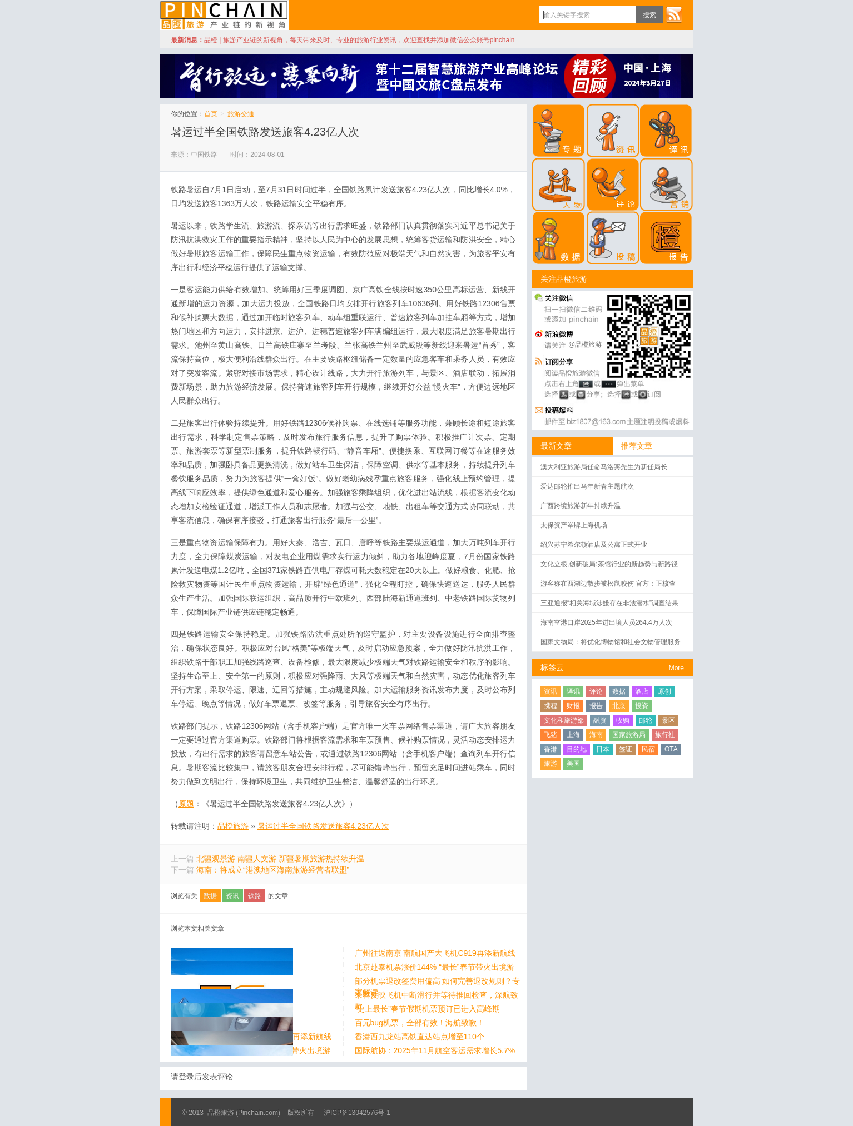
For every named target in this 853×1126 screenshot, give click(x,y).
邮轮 (645, 720)
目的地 (577, 749)
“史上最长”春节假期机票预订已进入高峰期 (243, 1008)
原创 (664, 691)
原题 (186, 803)
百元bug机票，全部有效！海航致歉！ (235, 1022)
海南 (596, 735)
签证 (625, 749)
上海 (573, 735)
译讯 (573, 691)
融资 (600, 720)
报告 (596, 706)
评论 (596, 691)
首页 (210, 114)
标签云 (552, 667)
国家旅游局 (629, 735)
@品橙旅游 (585, 344)
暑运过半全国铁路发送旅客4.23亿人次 (265, 132)
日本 (602, 749)
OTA (671, 749)
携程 (550, 706)
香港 (550, 749)
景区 (668, 720)
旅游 (550, 764)
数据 (210, 896)
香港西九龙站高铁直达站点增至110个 (235, 1036)
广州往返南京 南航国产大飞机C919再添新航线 (251, 953)
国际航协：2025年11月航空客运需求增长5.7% (251, 1050)
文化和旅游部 (564, 720)
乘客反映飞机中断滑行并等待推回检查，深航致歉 (252, 994)
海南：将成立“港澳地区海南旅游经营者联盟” (272, 869)
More (676, 668)
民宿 (648, 749)
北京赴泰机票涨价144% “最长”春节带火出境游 (250, 967)
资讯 (232, 896)
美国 (573, 764)
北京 (619, 706)
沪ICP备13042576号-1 (357, 1113)
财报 (573, 706)
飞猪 (550, 735)
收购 (622, 720)
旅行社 (665, 735)
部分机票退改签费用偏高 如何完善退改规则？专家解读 (253, 981)
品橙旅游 (224, 15)
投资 (641, 706)
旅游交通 (240, 114)
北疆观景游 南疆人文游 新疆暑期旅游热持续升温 (280, 858)
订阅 (674, 14)
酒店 (641, 691)
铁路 (254, 896)
